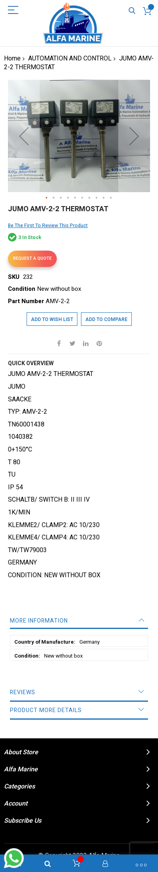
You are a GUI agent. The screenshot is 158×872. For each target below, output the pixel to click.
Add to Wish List (52, 319)
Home (12, 58)
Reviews (22, 692)
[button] (24, 136)
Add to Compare (106, 319)
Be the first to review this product (48, 225)
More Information (39, 621)
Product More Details (46, 710)
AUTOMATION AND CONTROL (70, 58)
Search (132, 11)
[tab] (79, 621)
